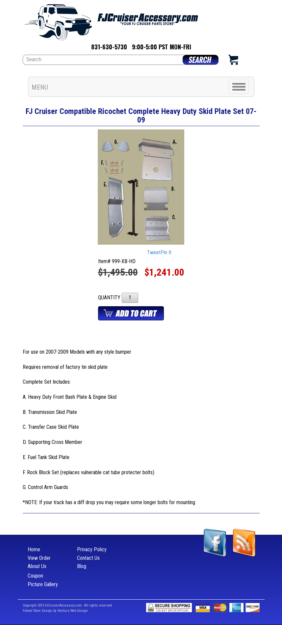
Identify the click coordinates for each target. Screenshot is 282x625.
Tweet (154, 253)
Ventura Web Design (73, 611)
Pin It (166, 253)
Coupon (35, 576)
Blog (81, 566)
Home (34, 549)
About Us (37, 566)
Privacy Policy (92, 549)
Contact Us (88, 558)
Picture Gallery (43, 584)
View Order (39, 558)
